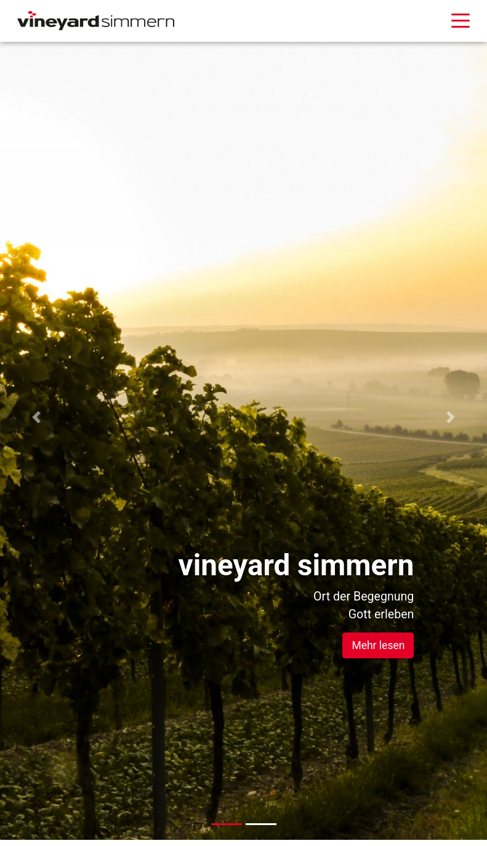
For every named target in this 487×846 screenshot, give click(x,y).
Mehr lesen (378, 645)
